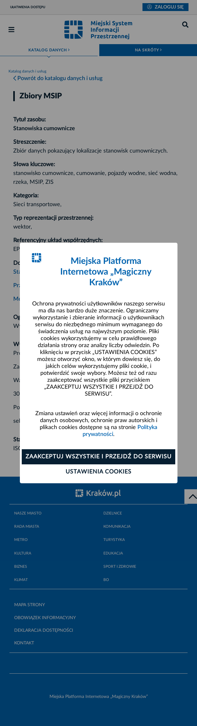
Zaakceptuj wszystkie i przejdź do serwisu (98, 457)
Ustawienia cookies (98, 472)
